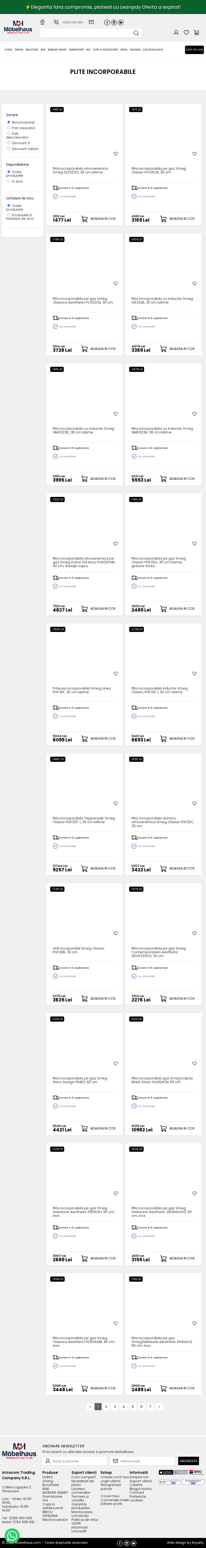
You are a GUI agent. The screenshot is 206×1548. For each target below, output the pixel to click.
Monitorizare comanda (81, 1513)
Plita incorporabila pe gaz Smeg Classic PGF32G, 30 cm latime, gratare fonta (160, 562)
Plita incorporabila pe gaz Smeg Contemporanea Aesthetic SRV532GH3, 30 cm (160, 952)
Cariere (136, 1484)
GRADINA (135, 49)
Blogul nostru (141, 1488)
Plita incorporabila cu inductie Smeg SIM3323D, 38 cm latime (80, 430)
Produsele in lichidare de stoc (20, 217)
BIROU (124, 49)
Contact (137, 1492)
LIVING (8, 49)
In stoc (15, 181)
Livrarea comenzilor (80, 1490)
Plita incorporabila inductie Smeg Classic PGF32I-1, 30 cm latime (161, 690)
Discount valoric (23, 149)
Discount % (18, 143)
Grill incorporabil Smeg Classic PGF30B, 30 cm (80, 950)
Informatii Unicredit (79, 1529)
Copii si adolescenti (105, 49)
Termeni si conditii (80, 1498)
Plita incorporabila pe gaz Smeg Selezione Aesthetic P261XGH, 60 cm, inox (82, 1212)
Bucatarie (32, 49)
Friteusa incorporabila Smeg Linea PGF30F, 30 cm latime (83, 690)
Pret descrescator (17, 135)
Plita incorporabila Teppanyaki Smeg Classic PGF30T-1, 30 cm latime (80, 822)
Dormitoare (76, 49)
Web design (176, 1542)
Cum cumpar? (83, 1477)
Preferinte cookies (138, 1498)
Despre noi (139, 1477)
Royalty (198, 1542)
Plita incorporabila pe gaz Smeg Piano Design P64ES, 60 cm (82, 1080)
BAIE (43, 49)
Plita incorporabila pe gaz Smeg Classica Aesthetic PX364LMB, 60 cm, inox (82, 1342)
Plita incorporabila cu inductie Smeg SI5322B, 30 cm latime (158, 301)
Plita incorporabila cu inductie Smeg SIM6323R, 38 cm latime (158, 430)
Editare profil (111, 1503)
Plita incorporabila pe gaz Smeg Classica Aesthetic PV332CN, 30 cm (84, 301)
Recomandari (21, 122)
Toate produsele (14, 174)
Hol (88, 49)
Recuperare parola (111, 1486)
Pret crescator (21, 128)
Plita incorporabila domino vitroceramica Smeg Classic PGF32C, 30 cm (156, 822)
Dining (19, 49)
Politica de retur (84, 1519)
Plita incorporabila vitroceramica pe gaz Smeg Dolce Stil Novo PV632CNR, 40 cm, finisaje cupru (82, 562)
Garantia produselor (80, 1506)
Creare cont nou (115, 1477)
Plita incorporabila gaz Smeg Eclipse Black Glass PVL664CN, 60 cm (160, 1082)
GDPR (76, 1523)
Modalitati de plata (82, 1482)
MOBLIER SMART (57, 49)
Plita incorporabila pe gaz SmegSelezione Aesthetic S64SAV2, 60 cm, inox (163, 1342)
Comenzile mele (115, 1500)
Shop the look (194, 49)
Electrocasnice (153, 49)
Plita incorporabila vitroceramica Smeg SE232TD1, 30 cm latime (82, 171)
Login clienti (111, 1481)
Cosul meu (110, 1496)
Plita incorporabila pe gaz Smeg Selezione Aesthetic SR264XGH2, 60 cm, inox (162, 1212)
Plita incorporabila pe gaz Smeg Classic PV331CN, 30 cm (160, 171)
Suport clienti (141, 1481)
